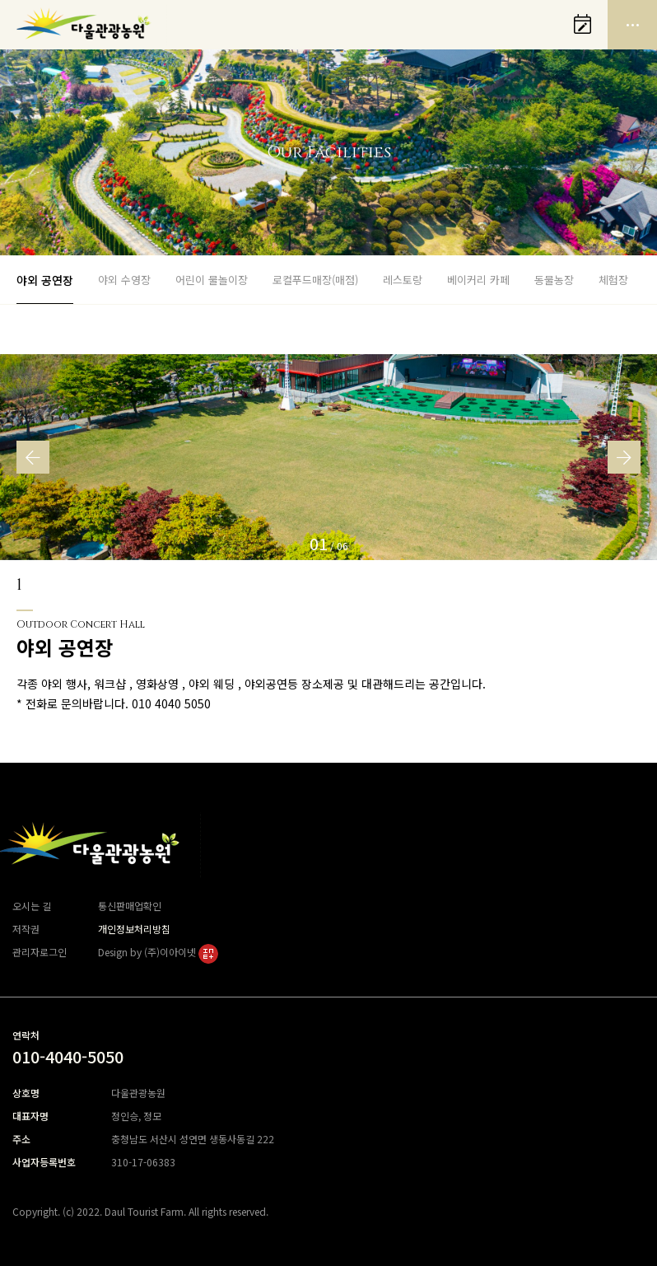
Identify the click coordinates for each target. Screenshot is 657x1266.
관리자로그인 (39, 952)
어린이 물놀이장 (211, 279)
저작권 (26, 929)
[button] (32, 457)
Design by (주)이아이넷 (158, 952)
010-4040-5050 (67, 1056)
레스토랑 (402, 279)
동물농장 (554, 279)
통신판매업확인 (129, 906)
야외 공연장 (44, 280)
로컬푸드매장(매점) (315, 279)
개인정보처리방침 (134, 929)
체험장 (613, 279)
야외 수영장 (124, 279)
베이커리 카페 (478, 279)
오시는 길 (31, 906)
